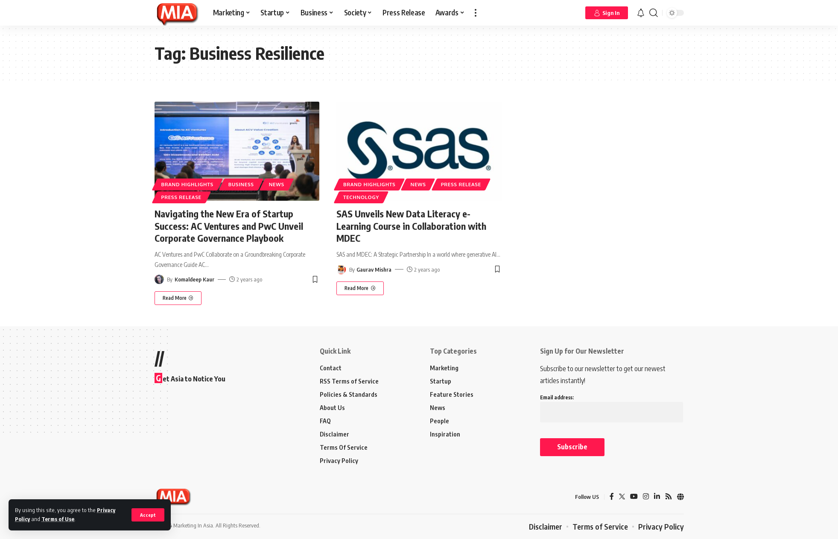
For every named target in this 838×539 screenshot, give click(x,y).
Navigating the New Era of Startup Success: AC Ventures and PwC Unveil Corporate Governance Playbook (229, 226)
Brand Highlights (187, 184)
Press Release (181, 197)
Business (241, 184)
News (276, 184)
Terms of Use (57, 519)
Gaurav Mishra (373, 269)
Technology (361, 197)
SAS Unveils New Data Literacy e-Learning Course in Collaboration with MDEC (411, 226)
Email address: (611, 405)
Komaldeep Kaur (194, 279)
